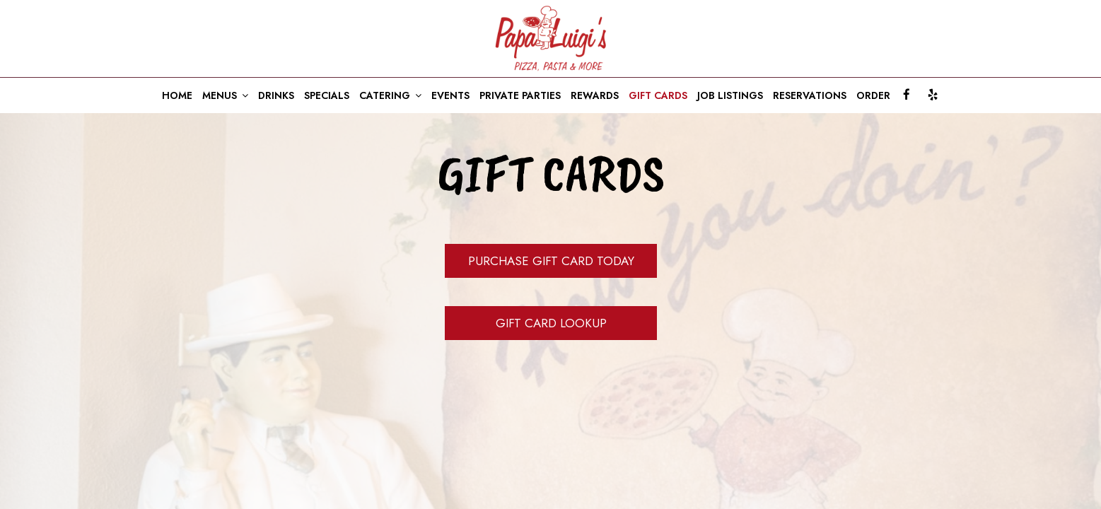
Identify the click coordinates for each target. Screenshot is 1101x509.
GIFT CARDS (658, 95)
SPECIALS (326, 95)
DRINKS (276, 95)
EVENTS (450, 95)
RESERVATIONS (809, 95)
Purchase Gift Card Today (550, 260)
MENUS (225, 95)
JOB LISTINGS (730, 95)
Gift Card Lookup (550, 323)
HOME (177, 95)
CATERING (390, 95)
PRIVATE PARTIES (520, 95)
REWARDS (595, 95)
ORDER (873, 95)
